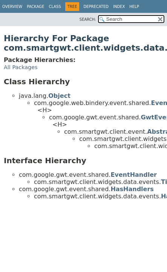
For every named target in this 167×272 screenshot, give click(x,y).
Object (59, 95)
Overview (12, 7)
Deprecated (96, 7)
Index (119, 7)
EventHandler (133, 174)
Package (35, 7)
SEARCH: (88, 19)
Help (134, 7)
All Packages (21, 67)
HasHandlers (132, 189)
